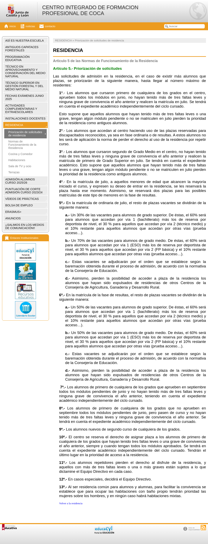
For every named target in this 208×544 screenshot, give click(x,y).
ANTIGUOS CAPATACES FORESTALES (21, 48)
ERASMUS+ (13, 211)
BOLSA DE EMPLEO (19, 205)
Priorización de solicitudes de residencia (25, 133)
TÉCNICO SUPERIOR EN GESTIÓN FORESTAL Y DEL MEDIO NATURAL (24, 86)
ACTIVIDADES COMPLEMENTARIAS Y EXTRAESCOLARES (21, 109)
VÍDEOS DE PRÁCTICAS (22, 198)
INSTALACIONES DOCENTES (25, 118)
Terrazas (14, 172)
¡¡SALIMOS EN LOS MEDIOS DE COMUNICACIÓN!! (24, 226)
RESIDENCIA (14, 125)
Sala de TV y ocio (19, 166)
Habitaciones (16, 160)
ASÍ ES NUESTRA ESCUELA (24, 40)
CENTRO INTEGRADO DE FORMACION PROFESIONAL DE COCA (90, 10)
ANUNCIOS (13, 218)
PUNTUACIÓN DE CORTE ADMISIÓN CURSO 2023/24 (23, 190)
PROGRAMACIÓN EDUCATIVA (17, 58)
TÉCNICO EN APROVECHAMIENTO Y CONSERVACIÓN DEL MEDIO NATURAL (25, 71)
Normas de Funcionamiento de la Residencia (22, 145)
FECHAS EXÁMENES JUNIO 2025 (24, 97)
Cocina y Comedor (20, 154)
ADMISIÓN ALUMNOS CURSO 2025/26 (20, 181)
